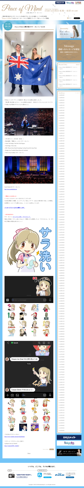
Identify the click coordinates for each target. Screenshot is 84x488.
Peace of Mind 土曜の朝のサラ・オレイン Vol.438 (30, 27)
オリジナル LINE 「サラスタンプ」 (22, 216)
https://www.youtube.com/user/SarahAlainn (15, 436)
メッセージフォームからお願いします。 (15, 207)
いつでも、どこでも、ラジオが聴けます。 (42, 466)
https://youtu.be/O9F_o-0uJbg (11, 445)
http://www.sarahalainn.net (11, 189)
